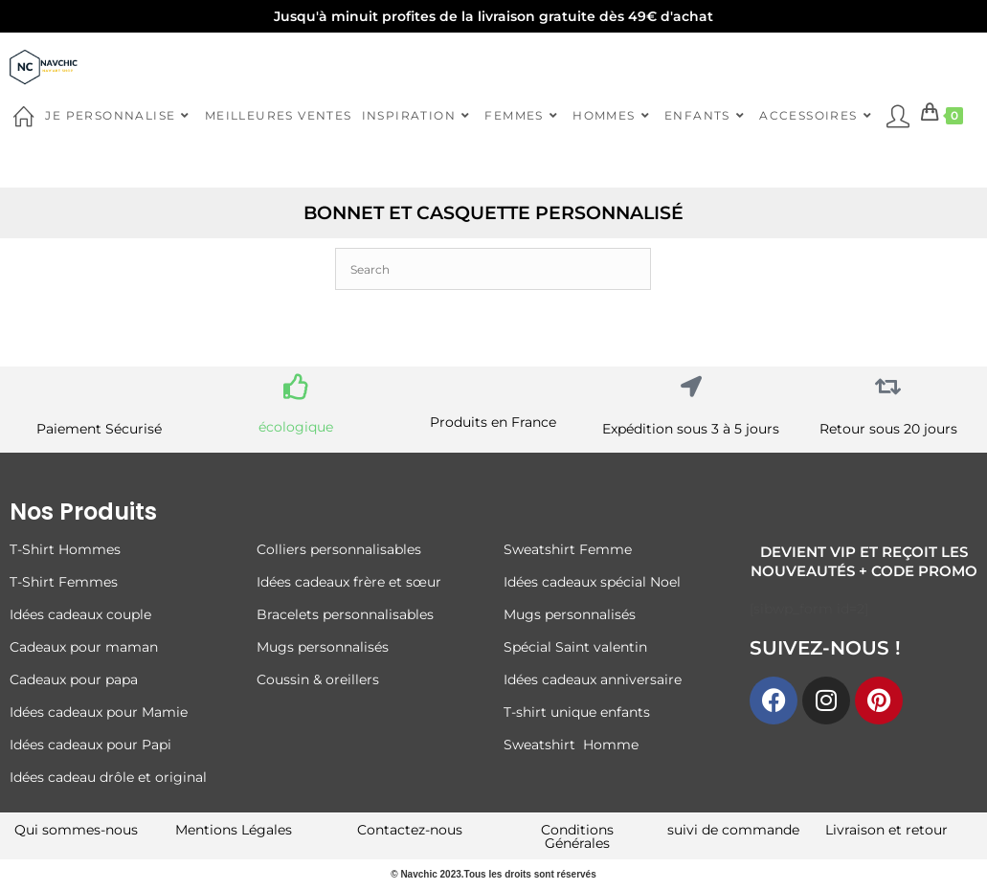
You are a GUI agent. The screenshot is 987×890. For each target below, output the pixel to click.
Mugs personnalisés (323, 647)
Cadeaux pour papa (74, 679)
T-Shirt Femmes (64, 581)
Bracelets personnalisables (347, 614)
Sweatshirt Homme (571, 744)
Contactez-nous (409, 829)
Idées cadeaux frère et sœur (349, 581)
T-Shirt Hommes (65, 549)
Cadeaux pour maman (86, 647)
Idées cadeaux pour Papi (90, 744)
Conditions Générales (577, 836)
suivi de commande (733, 829)
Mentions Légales (233, 829)
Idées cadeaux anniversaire (593, 679)
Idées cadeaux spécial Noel (596, 581)
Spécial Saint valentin (577, 647)
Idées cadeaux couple (82, 614)
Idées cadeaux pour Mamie (99, 712)
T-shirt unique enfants (577, 712)
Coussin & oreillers (318, 679)
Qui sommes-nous (76, 829)
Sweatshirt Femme (568, 549)
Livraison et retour (886, 829)
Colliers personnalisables (339, 549)
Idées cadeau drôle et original (108, 777)
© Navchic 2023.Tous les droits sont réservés (493, 874)
